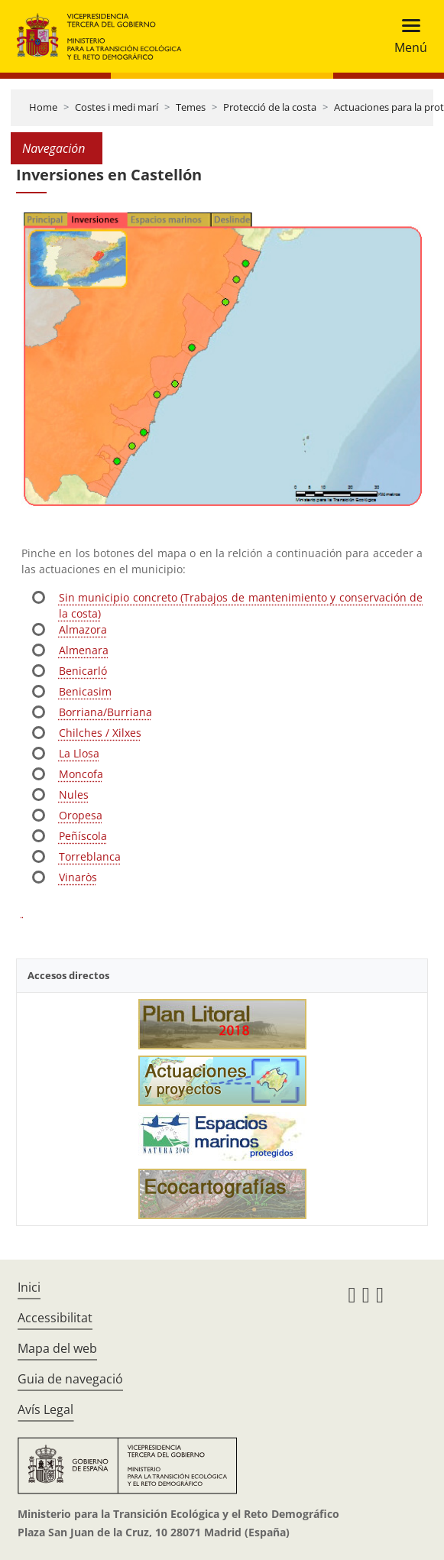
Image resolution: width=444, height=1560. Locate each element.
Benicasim (85, 691)
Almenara (84, 650)
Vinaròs (78, 877)
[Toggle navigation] (406, 36)
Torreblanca (90, 856)
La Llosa (79, 753)
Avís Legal (45, 1409)
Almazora (83, 629)
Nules (74, 794)
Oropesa (80, 815)
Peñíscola (83, 836)
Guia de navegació (70, 1378)
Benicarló (83, 670)
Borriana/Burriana (105, 712)
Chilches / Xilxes (100, 732)
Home (43, 107)
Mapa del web (57, 1348)
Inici (29, 1287)
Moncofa (81, 774)
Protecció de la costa (269, 107)
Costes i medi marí (116, 107)
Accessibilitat (55, 1317)
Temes (191, 107)
